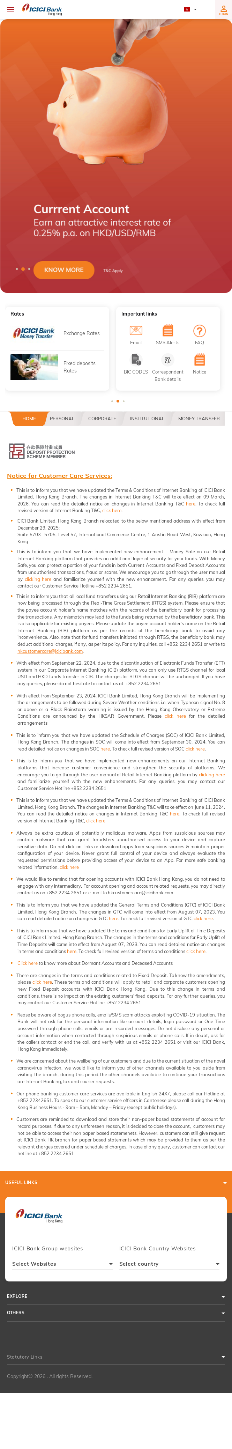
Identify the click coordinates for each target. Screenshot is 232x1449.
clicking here (38, 579)
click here (111, 510)
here (190, 504)
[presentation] (39, 1219)
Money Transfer (199, 418)
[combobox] (62, 1265)
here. (175, 813)
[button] (116, 156)
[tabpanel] (116, 156)
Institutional (147, 418)
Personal (62, 418)
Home (29, 418)
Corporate (102, 418)
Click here (27, 963)
